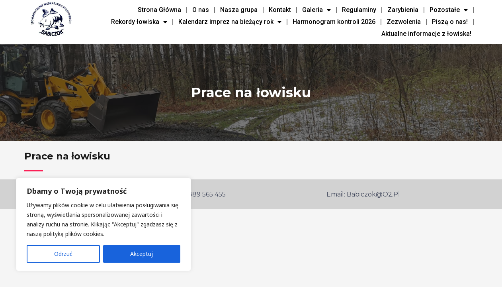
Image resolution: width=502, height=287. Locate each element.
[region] (103, 224)
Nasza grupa (239, 10)
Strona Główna (159, 10)
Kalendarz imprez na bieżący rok (229, 22)
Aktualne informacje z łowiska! (426, 33)
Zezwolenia (404, 22)
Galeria (316, 10)
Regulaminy (359, 10)
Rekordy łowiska (139, 22)
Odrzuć (63, 254)
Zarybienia (402, 10)
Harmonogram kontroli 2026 (334, 22)
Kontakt (280, 10)
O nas (200, 10)
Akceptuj (141, 254)
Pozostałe (449, 10)
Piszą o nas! (450, 22)
